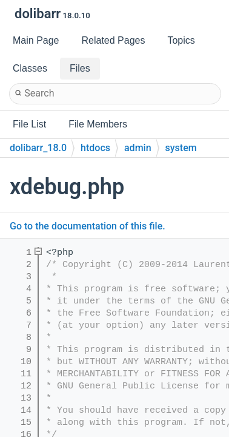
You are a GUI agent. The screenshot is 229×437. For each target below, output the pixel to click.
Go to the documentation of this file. (87, 226)
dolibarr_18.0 (38, 148)
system (181, 148)
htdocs (95, 148)
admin (137, 148)
